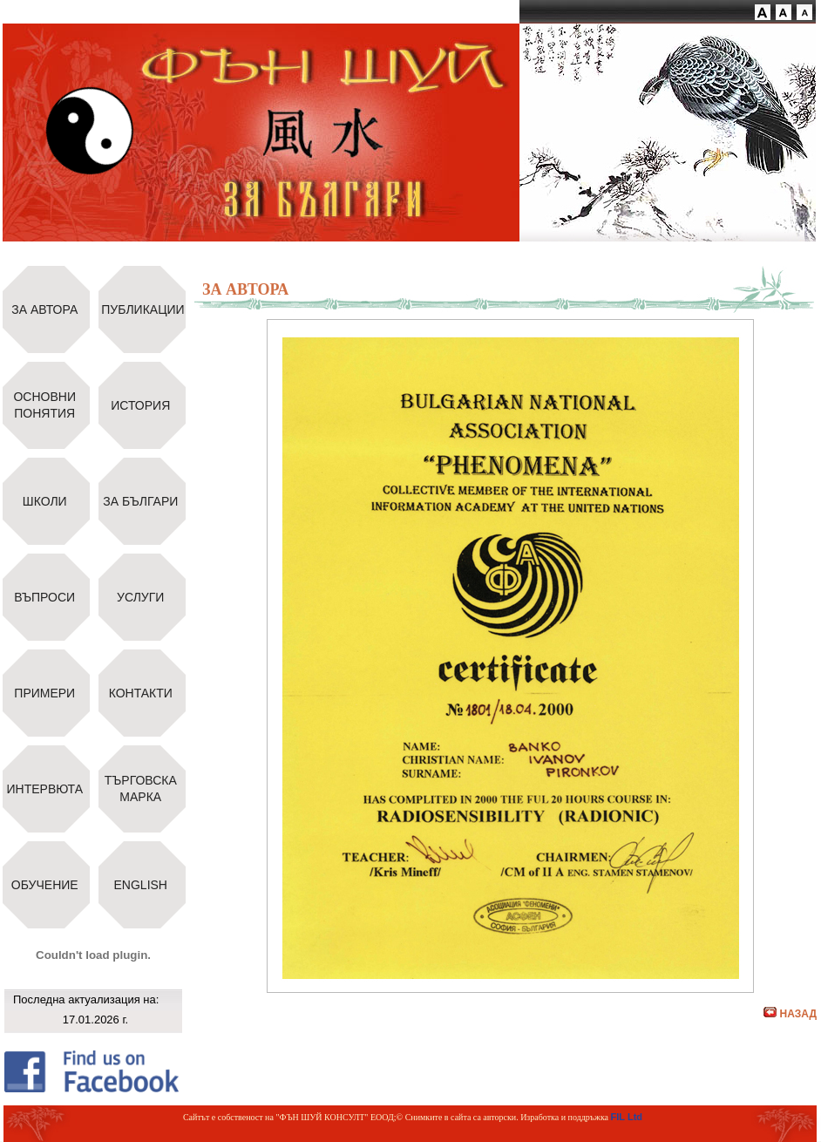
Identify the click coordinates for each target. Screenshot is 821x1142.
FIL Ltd (626, 1116)
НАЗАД (790, 1014)
